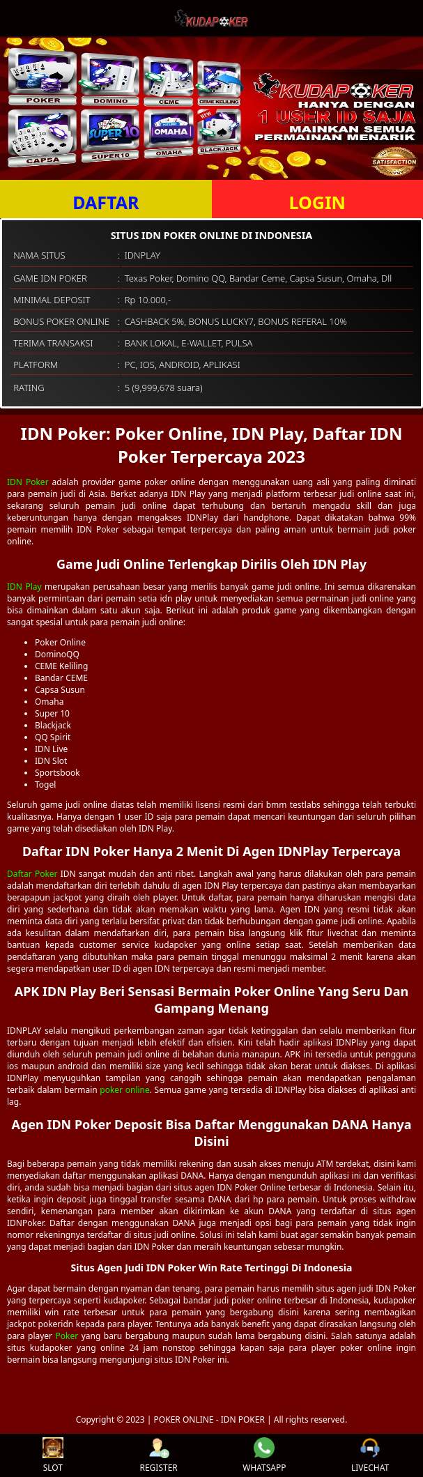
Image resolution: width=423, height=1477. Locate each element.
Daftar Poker (32, 874)
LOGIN (317, 202)
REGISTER (158, 1455)
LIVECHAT (370, 1455)
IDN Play (24, 586)
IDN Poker (28, 482)
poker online (124, 1090)
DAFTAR (105, 202)
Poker (67, 1336)
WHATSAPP (264, 1455)
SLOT (53, 1455)
